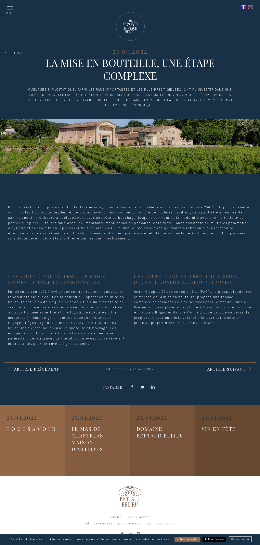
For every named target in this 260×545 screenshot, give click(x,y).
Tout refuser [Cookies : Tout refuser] (214, 539)
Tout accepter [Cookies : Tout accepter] (187, 539)
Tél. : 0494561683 (99, 523)
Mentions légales (161, 523)
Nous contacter (130, 523)
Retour (16, 53)
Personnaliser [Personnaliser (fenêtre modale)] (240, 539)
